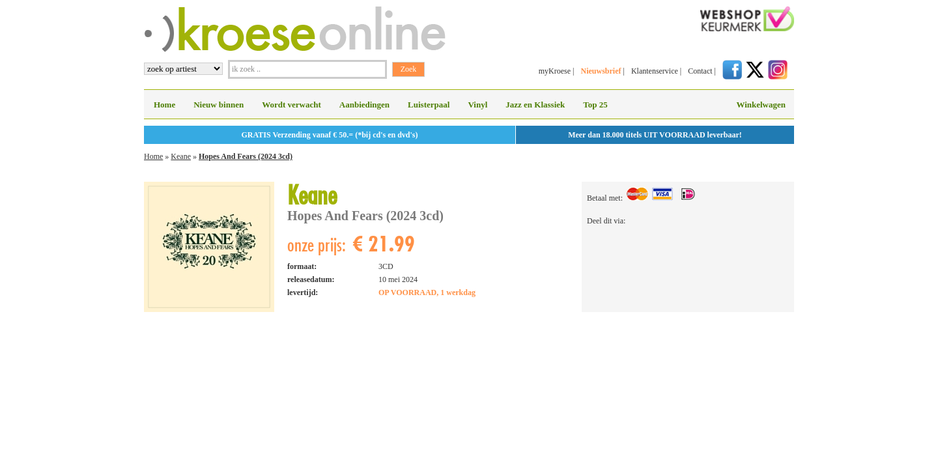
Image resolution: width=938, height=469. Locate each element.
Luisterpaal (428, 104)
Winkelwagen (761, 104)
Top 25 (595, 104)
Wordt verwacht (291, 104)
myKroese (555, 71)
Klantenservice (654, 71)
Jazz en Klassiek (535, 104)
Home (164, 104)
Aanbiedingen (364, 104)
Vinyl (477, 104)
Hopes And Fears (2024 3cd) (245, 156)
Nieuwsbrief (600, 71)
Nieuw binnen (218, 104)
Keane (181, 156)
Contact (700, 71)
